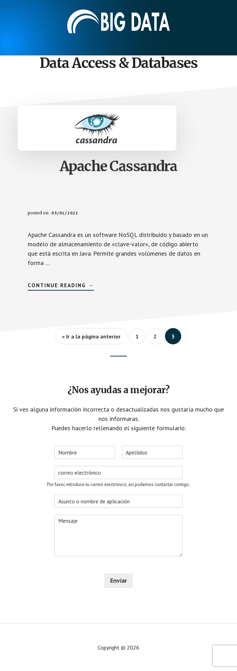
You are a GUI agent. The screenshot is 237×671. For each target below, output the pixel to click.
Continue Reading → (61, 286)
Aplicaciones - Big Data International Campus (118, 21)
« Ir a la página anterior (91, 336)
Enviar (118, 580)
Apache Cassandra (118, 166)
